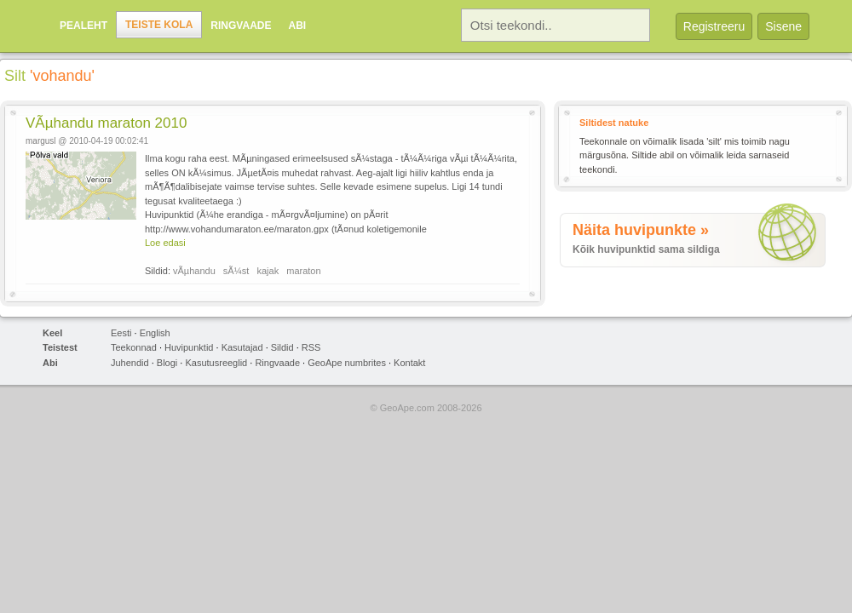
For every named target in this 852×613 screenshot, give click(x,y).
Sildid (282, 347)
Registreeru (714, 26)
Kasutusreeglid (216, 363)
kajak (268, 271)
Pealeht (83, 26)
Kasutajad (242, 347)
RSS (311, 347)
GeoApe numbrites (347, 363)
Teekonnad (134, 347)
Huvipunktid (188, 347)
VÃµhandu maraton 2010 (106, 123)
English (155, 333)
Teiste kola (159, 25)
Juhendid (130, 363)
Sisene (783, 26)
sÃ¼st (236, 271)
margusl (41, 141)
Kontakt (409, 363)
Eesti (121, 333)
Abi (297, 26)
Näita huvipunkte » (641, 229)
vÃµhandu (194, 271)
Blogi (167, 363)
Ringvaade (240, 26)
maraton (303, 271)
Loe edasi (165, 243)
